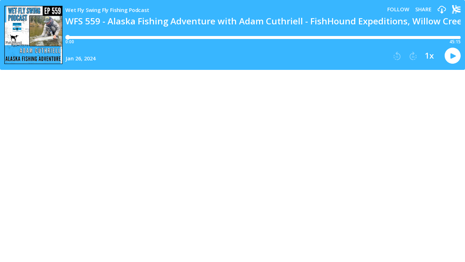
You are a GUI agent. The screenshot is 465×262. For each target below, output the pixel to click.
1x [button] (429, 56)
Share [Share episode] (423, 9)
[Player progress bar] (263, 37)
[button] (441, 10)
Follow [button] (398, 9)
